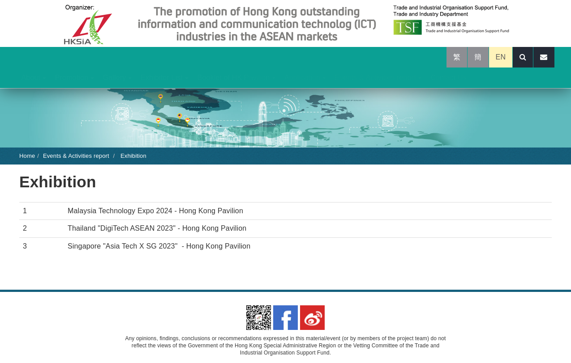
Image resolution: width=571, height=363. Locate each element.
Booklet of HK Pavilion (236, 77)
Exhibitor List (164, 77)
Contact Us (448, 77)
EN (501, 57)
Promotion (74, 77)
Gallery (117, 77)
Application (305, 77)
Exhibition (132, 155)
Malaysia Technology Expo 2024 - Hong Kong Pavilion (155, 211)
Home (27, 155)
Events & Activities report (378, 77)
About (33, 77)
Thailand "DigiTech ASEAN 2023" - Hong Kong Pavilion (157, 228)
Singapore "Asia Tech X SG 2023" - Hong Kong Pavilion (159, 246)
